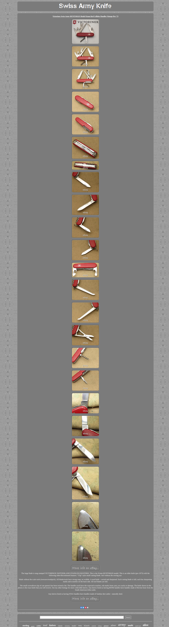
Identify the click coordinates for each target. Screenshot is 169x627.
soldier (39, 626)
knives (52, 625)
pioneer (106, 626)
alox (146, 625)
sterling (26, 625)
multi (130, 625)
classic (60, 626)
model (74, 626)
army (122, 625)
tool (45, 625)
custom (94, 626)
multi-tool (138, 626)
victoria (67, 626)
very (80, 625)
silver (113, 625)
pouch (32, 626)
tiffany (100, 626)
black (86, 626)
